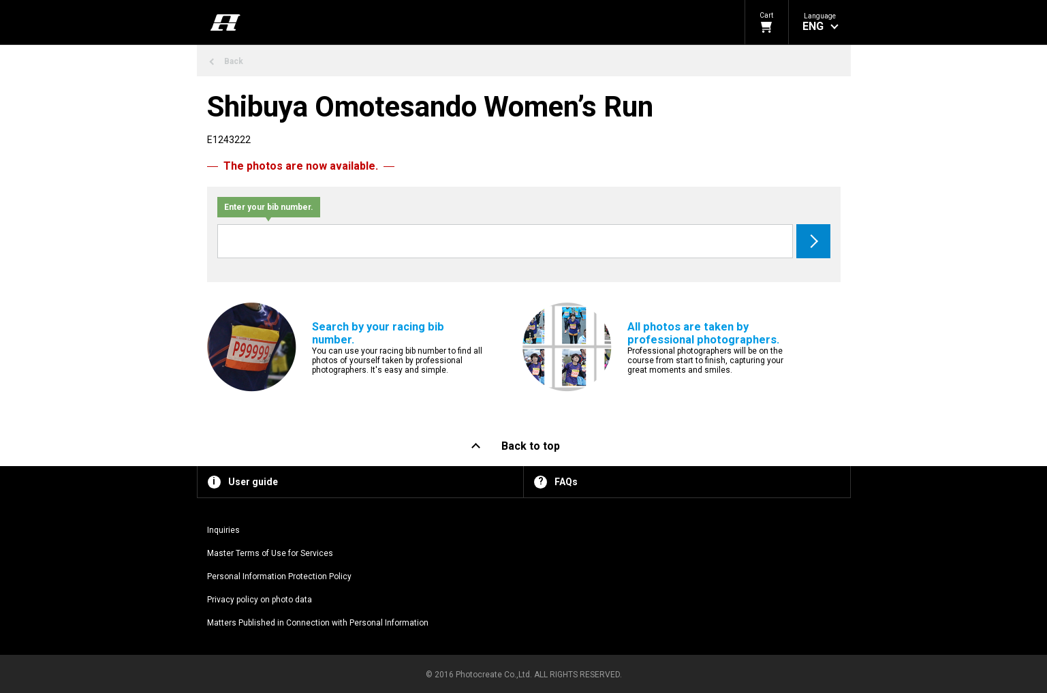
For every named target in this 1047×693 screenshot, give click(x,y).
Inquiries (223, 530)
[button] (820, 22)
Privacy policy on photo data (259, 599)
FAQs (566, 481)
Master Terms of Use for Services (270, 553)
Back (233, 61)
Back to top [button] (530, 446)
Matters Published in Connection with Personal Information (317, 623)
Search (813, 241)
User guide (253, 481)
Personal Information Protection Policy (279, 576)
